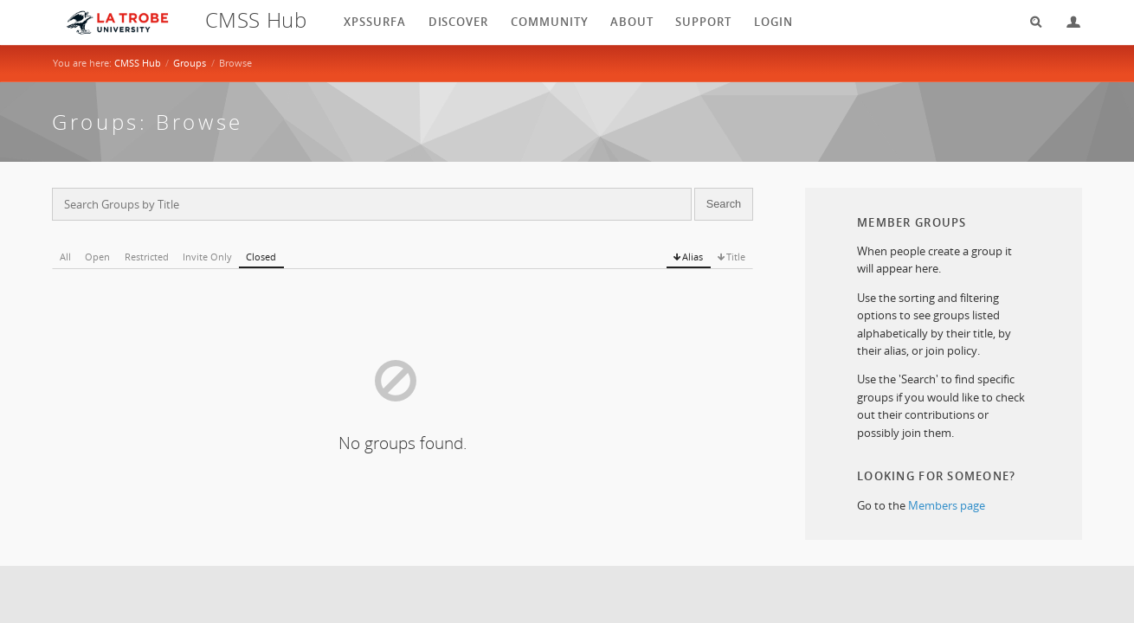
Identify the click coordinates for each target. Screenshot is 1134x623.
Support (703, 21)
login (773, 21)
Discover (458, 21)
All (65, 256)
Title (735, 256)
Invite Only (207, 256)
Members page (946, 505)
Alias (692, 256)
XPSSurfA (375, 21)
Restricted (147, 256)
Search (1030, 22)
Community (550, 21)
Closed (261, 256)
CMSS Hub (137, 62)
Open (97, 256)
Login (1066, 22)
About (632, 21)
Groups (189, 62)
